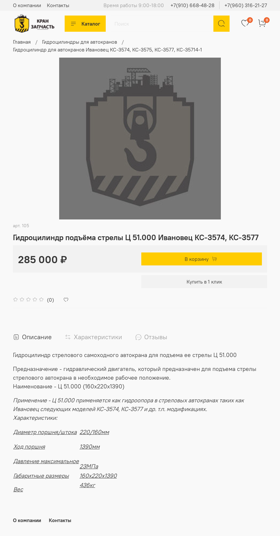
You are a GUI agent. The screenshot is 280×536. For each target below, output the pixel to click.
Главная (22, 42)
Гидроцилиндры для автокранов (79, 42)
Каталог (85, 23)
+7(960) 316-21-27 (245, 5)
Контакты (58, 5)
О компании (27, 5)
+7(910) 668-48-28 (192, 5)
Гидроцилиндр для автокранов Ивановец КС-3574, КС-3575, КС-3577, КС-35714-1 (107, 49)
